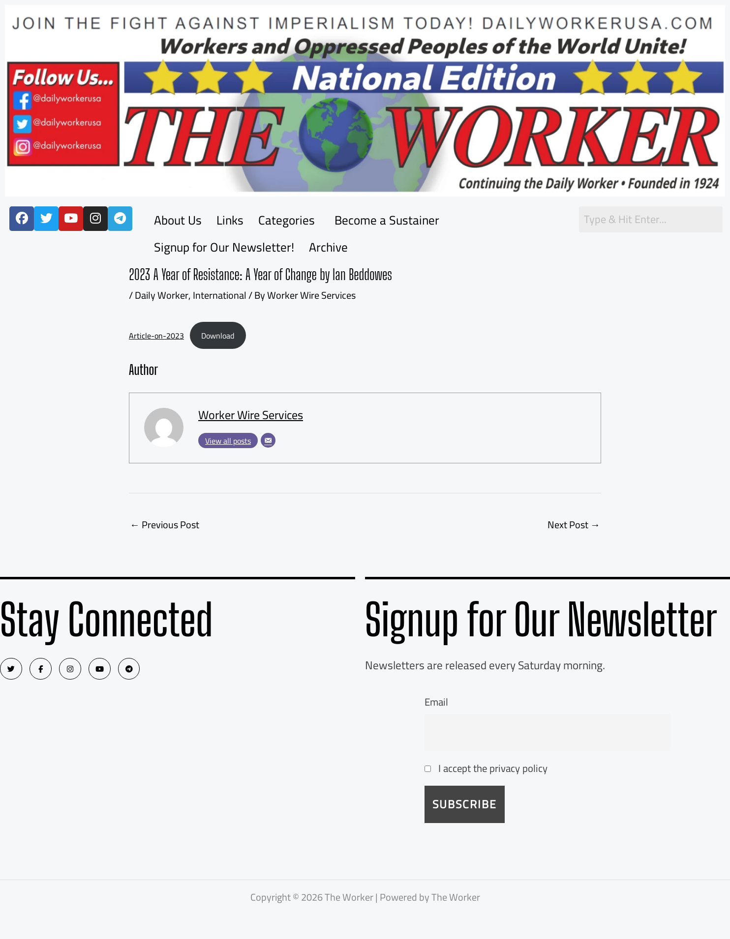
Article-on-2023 (156, 335)
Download (217, 335)
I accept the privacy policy (486, 768)
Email (436, 701)
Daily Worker (161, 295)
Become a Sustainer (387, 219)
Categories (286, 219)
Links (229, 219)
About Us (178, 219)
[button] (289, 219)
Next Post (574, 524)
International (219, 295)
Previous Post (164, 524)
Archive (328, 246)
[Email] (268, 440)
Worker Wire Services (250, 415)
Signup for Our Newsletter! (224, 246)
